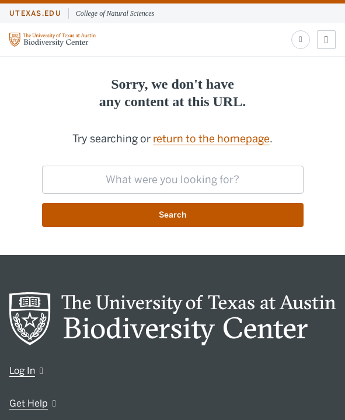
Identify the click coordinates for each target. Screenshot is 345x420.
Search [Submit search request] (172, 215)
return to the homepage (211, 138)
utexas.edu (35, 13)
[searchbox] (173, 180)
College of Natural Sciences (115, 13)
